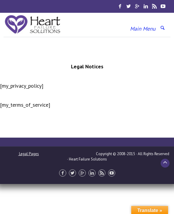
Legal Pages (28, 153)
